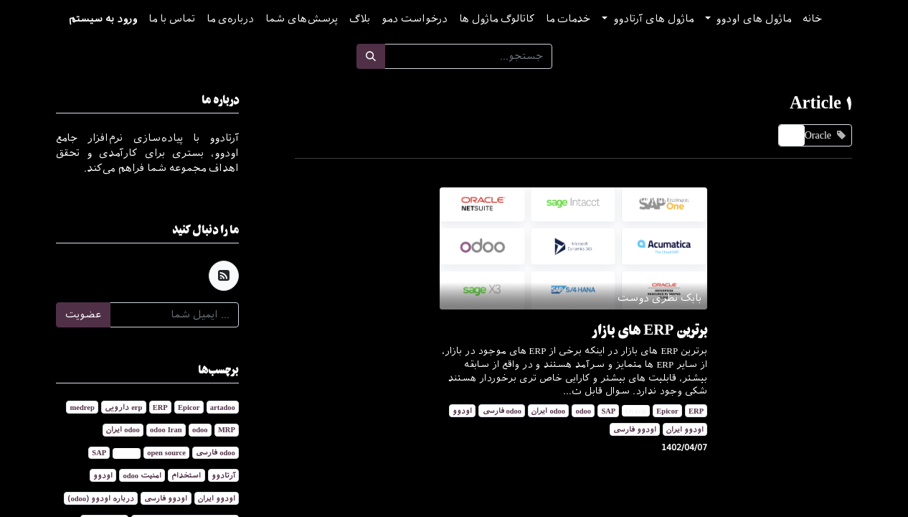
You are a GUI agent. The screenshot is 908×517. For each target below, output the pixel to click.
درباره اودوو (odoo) (100, 498)
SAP (608, 411)
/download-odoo (673, 199)
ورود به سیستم (103, 19)
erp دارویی (123, 407)
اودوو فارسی (634, 429)
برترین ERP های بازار (649, 330)
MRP (226, 429)
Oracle (636, 411)
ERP (696, 411)
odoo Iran (165, 429)
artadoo (222, 407)
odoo (583, 411)
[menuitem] (812, 19)
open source (166, 452)
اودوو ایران (685, 429)
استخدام (186, 475)
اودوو (462, 411)
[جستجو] (370, 56)
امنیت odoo (142, 475)
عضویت (83, 315)
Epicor (667, 411)
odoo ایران (548, 411)
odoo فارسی (502, 411)
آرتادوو (223, 475)
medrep (82, 407)
